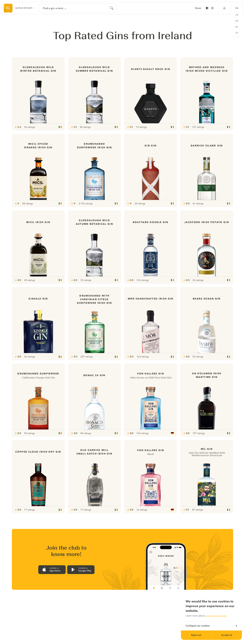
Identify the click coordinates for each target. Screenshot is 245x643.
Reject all (196, 635)
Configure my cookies (211, 625)
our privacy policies (216, 615)
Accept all (226, 635)
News (198, 8)
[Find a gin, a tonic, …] (78, 8)
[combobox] (78, 8)
